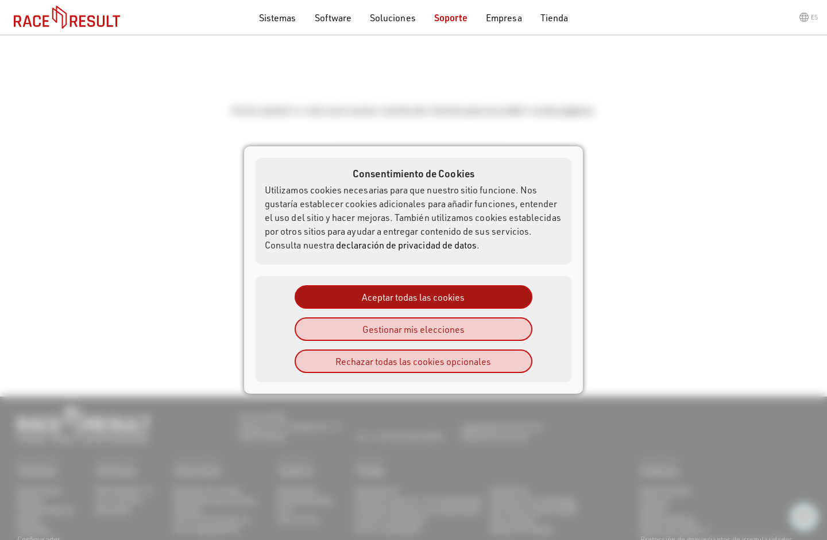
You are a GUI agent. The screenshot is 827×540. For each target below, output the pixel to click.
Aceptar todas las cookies (413, 297)
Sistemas (277, 17)
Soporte (450, 17)
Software (333, 17)
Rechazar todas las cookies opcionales (413, 361)
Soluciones (393, 17)
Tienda (554, 17)
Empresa (503, 17)
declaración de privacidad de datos (406, 245)
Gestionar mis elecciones (413, 329)
